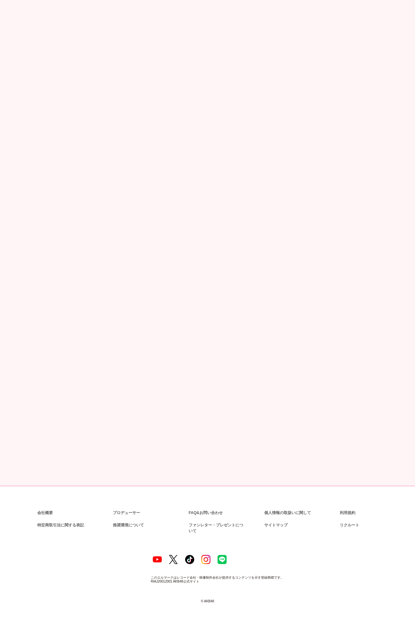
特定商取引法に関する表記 (60, 524)
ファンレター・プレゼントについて (216, 524)
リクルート (348, 524)
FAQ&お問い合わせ (206, 512)
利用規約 (347, 512)
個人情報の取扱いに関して (287, 512)
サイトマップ (274, 524)
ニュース (37, 37)
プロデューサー (125, 512)
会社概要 (45, 512)
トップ (15, 37)
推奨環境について (128, 524)
